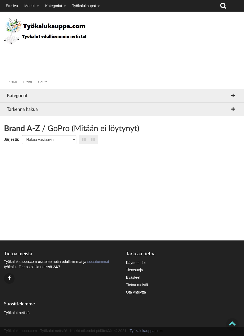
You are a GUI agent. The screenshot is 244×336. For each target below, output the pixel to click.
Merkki (31, 6)
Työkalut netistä (17, 313)
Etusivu (12, 6)
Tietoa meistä (137, 285)
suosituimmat (98, 261)
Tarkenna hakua (22, 109)
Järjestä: (11, 139)
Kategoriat (55, 6)
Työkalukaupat (86, 6)
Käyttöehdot (136, 263)
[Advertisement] (100, 57)
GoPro (42, 82)
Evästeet (133, 277)
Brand (27, 82)
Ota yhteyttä (136, 292)
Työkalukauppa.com (146, 331)
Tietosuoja (134, 270)
